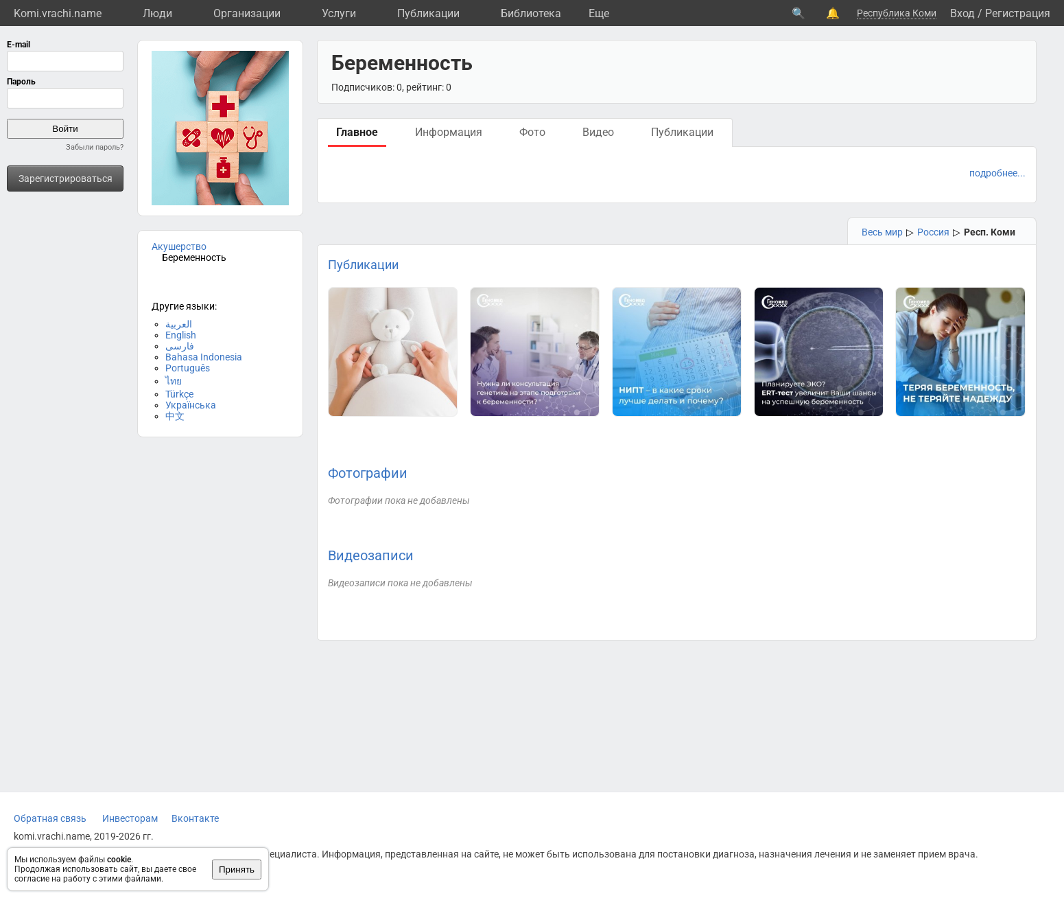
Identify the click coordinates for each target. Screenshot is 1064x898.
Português (187, 367)
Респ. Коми (989, 232)
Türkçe (179, 394)
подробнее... (997, 173)
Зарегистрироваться (66, 178)
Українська (190, 405)
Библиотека (531, 13)
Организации (247, 13)
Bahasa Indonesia (203, 357)
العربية (178, 324)
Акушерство (179, 246)
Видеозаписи (371, 555)
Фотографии (367, 473)
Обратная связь (50, 818)
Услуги (339, 13)
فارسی (179, 346)
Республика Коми (896, 13)
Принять (237, 869)
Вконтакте (195, 818)
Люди (157, 13)
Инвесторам (130, 818)
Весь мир (882, 232)
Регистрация (1017, 13)
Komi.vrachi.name (58, 13)
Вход (962, 13)
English (180, 335)
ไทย (173, 381)
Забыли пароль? (94, 147)
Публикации (428, 13)
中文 (175, 416)
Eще (599, 13)
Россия (933, 232)
